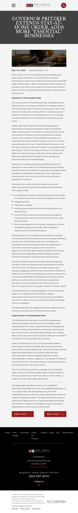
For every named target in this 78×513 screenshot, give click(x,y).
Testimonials (67, 433)
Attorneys (25, 433)
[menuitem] (15, 508)
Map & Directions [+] (39, 467)
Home (7, 433)
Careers (44, 433)
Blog (52, 433)
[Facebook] (39, 485)
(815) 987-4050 (39, 476)
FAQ (58, 433)
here (22, 93)
